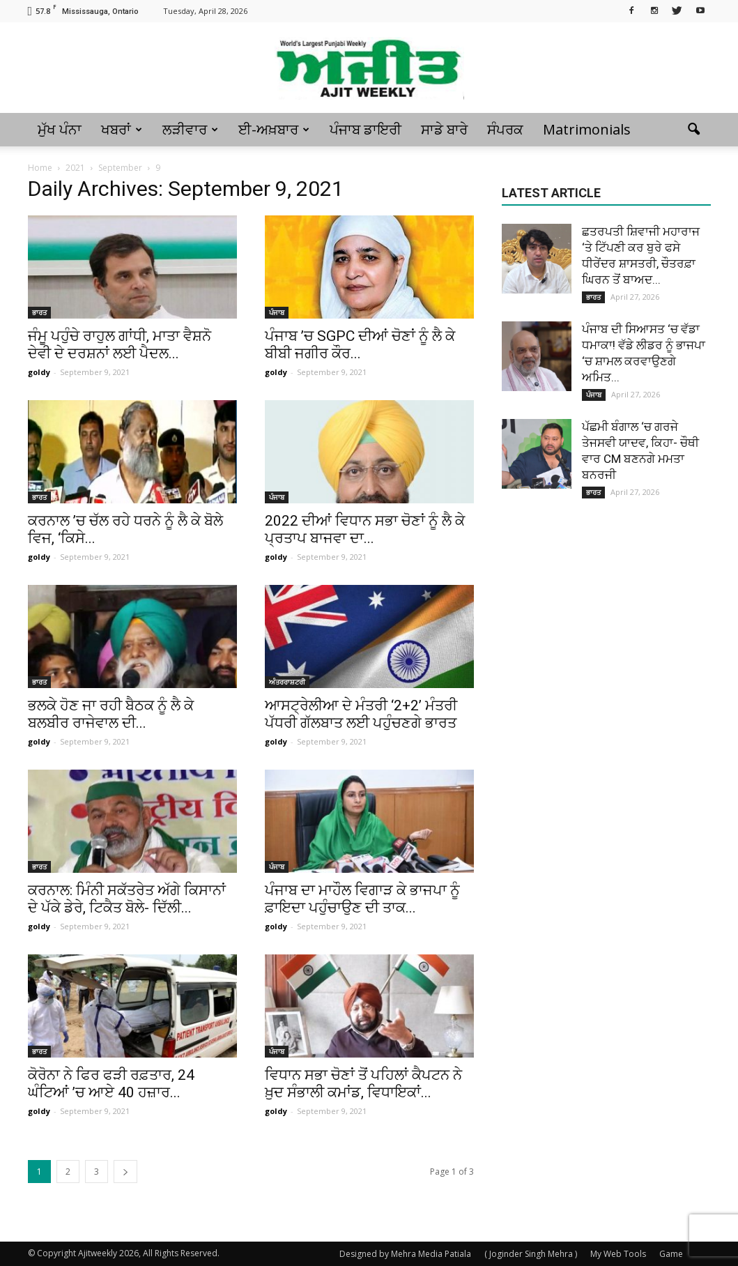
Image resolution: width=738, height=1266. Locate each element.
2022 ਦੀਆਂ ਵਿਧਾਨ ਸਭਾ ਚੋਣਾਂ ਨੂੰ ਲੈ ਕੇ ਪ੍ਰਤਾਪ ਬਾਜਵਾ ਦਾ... (365, 529)
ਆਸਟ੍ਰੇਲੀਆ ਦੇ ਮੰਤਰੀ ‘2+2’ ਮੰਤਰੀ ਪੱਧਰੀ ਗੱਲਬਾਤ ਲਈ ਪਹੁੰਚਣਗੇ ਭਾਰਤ (361, 714)
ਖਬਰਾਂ (121, 129)
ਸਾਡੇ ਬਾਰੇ (444, 129)
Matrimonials (587, 129)
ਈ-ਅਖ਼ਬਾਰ (273, 129)
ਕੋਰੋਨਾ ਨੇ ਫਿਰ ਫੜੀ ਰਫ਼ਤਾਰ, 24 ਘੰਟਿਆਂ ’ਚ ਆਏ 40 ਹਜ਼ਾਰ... (111, 1084)
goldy (39, 372)
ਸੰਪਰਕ (505, 129)
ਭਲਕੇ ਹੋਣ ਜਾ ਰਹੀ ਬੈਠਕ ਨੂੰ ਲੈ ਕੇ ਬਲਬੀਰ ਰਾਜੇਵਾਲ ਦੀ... (111, 714)
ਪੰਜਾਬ (276, 312)
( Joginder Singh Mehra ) (530, 1254)
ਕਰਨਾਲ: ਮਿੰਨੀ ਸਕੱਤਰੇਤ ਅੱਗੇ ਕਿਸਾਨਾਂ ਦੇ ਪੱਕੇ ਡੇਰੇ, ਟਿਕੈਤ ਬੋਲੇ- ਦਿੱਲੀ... (127, 899)
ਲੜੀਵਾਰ (190, 129)
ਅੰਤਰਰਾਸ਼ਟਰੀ (287, 682)
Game (671, 1254)
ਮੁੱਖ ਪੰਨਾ (60, 129)
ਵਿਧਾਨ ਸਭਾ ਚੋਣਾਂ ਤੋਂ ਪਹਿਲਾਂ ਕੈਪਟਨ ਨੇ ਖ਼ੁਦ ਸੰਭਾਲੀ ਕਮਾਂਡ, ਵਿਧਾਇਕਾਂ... (363, 1084)
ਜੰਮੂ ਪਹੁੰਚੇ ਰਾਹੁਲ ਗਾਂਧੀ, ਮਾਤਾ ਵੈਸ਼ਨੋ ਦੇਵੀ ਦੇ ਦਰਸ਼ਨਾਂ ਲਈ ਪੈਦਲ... (119, 345)
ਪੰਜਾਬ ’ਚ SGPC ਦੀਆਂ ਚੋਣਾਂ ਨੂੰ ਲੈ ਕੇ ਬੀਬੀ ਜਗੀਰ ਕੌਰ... (360, 345)
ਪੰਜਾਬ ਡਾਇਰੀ (365, 129)
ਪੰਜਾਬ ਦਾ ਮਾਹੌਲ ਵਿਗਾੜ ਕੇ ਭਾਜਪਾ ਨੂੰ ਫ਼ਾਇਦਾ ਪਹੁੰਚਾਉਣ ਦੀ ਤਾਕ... (362, 899)
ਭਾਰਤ (39, 312)
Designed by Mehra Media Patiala (405, 1254)
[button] (694, 129)
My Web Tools (618, 1254)
